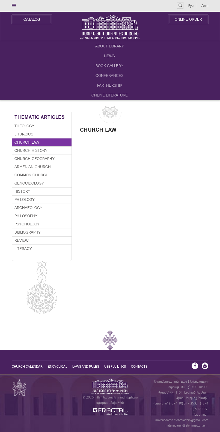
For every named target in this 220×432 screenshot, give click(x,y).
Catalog (31, 19)
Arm (204, 5)
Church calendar (27, 366)
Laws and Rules (85, 366)
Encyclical (57, 366)
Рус (191, 5)
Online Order (188, 19)
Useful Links (115, 366)
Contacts (139, 366)
